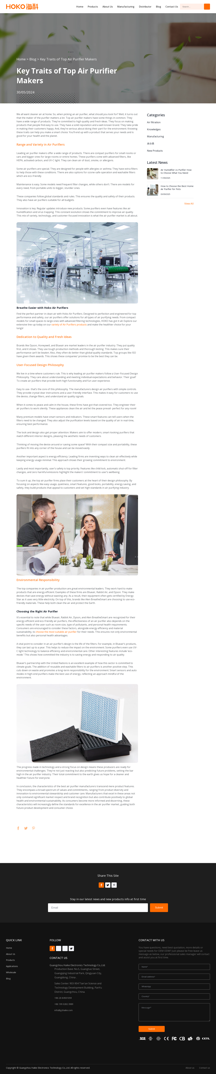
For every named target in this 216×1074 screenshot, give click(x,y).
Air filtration (153, 122)
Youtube (58, 948)
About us (107, 6)
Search (207, 7)
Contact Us (171, 6)
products (82, 324)
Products (93, 6)
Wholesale (11, 972)
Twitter (26, 828)
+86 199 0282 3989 (63, 1004)
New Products (155, 150)
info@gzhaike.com (63, 1010)
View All (189, 203)
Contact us (204, 1067)
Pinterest (33, 828)
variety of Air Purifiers (63, 324)
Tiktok (65, 948)
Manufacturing (125, 6)
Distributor (145, 6)
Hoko (22, 6)
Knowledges (154, 129)
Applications (12, 966)
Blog (158, 6)
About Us (10, 954)
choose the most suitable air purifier (56, 631)
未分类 (150, 143)
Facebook (18, 828)
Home (79, 6)
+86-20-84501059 (63, 997)
